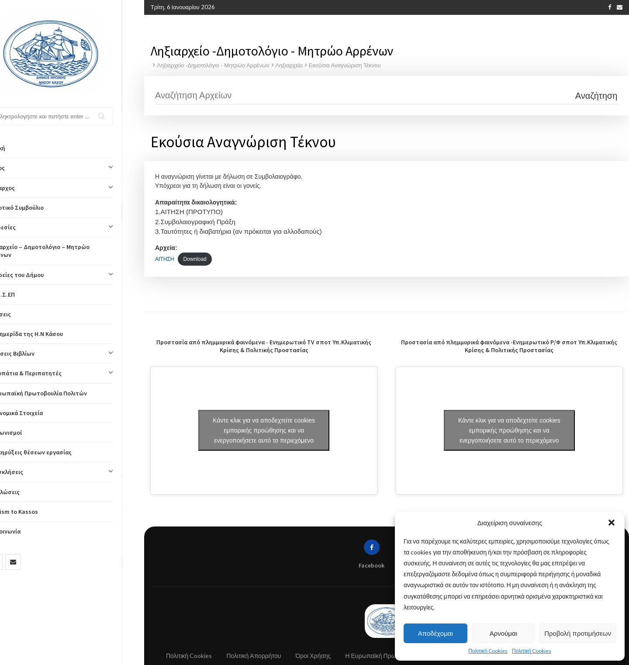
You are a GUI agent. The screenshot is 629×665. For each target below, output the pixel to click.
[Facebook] (16, 562)
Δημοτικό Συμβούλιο (37, 207)
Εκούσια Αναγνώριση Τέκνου (345, 64)
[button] (611, 522)
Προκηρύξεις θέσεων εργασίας (51, 452)
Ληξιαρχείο (289, 64)
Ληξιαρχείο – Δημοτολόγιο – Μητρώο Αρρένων (60, 251)
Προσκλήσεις (72, 471)
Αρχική (18, 148)
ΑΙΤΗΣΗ (164, 258)
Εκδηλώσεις (25, 492)
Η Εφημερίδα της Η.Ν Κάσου (47, 334)
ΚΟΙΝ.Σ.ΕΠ (23, 294)
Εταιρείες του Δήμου (72, 274)
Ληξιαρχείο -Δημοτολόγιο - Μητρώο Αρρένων (213, 64)
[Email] (35, 562)
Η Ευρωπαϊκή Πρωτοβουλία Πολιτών (59, 393)
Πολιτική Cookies (488, 651)
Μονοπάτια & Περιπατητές (72, 373)
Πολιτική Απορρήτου (253, 655)
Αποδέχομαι (435, 633)
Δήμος (72, 167)
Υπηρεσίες (72, 227)
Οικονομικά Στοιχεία (37, 413)
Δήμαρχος (72, 187)
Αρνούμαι (503, 633)
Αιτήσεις (21, 314)
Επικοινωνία (25, 531)
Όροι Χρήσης (313, 655)
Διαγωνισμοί (26, 432)
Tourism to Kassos (34, 512)
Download (194, 258)
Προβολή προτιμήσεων (577, 633)
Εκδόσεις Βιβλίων (72, 353)
